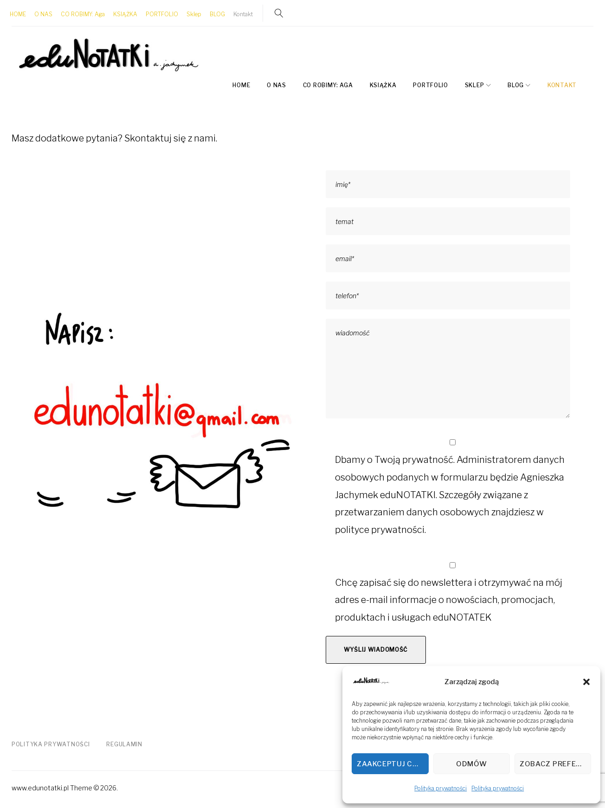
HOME (20, 13)
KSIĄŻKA (127, 13)
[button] (586, 681)
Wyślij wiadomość (376, 647)
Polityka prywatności (440, 788)
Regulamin (124, 742)
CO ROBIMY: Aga (85, 13)
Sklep (195, 13)
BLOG (219, 13)
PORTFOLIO (164, 13)
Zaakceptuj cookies (392, 764)
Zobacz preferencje (555, 764)
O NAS (45, 13)
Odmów (471, 764)
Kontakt (245, 13)
